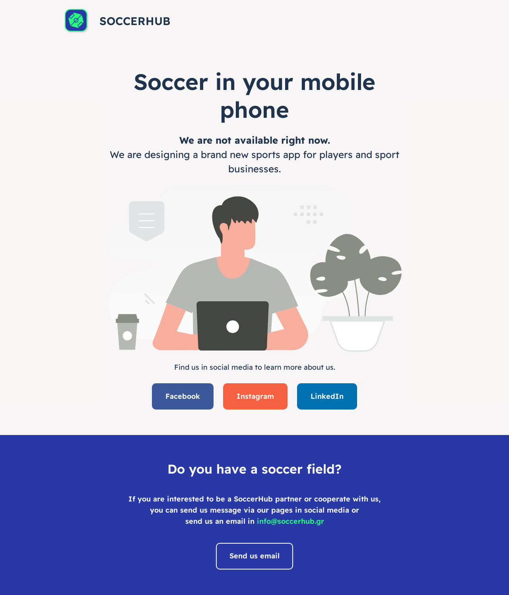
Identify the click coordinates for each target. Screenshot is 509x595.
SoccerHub (134, 21)
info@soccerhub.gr (290, 521)
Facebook (182, 396)
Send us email (254, 555)
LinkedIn (327, 396)
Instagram (255, 396)
